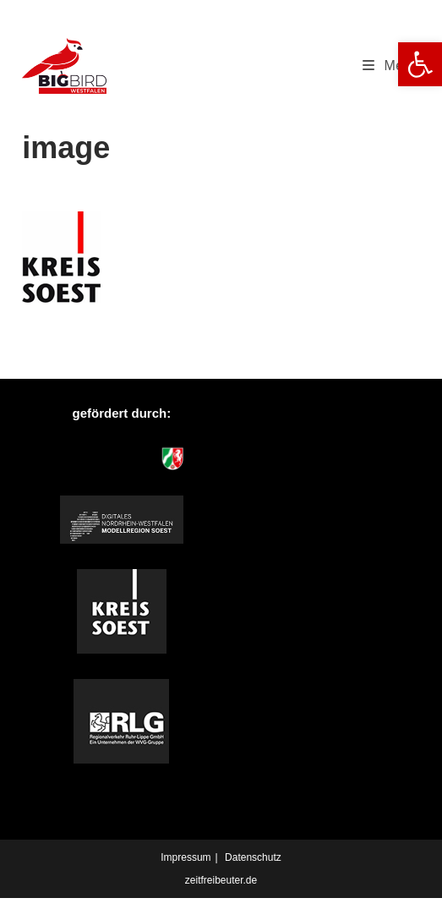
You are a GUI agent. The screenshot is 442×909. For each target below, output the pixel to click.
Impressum (185, 857)
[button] (420, 64)
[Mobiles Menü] (391, 65)
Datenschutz (253, 857)
